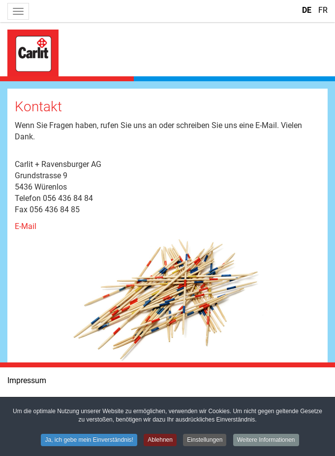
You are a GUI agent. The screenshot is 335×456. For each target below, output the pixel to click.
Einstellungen (204, 440)
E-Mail (25, 226)
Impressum (26, 380)
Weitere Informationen (266, 440)
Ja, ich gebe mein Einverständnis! (89, 440)
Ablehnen (160, 440)
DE (307, 10)
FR (323, 10)
